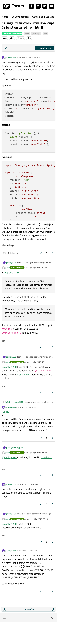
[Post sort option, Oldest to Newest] (6, 48)
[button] (4, 618)
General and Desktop (12, 33)
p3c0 (7, 267)
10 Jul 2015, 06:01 (31, 484)
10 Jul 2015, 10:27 (31, 550)
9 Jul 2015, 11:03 (31, 407)
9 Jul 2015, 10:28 (40, 267)
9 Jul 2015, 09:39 (31, 57)
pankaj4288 (10, 57)
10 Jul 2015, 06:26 (40, 519)
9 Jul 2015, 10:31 (40, 362)
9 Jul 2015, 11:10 (40, 452)
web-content (24, 374)
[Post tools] (52, 253)
